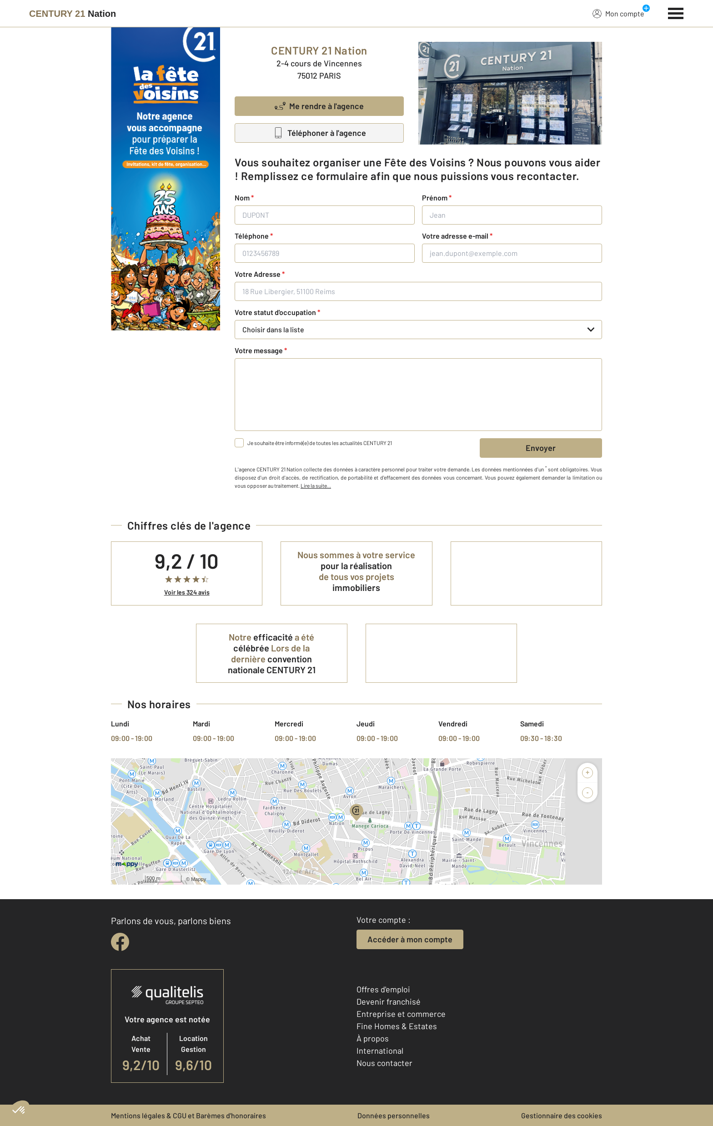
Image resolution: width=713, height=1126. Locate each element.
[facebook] (120, 942)
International (379, 1051)
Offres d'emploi (383, 989)
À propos (372, 1038)
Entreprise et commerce (401, 1014)
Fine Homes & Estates (396, 1026)
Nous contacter (384, 1063)
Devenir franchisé (388, 1001)
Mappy (198, 879)
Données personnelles (393, 1115)
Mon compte (618, 13)
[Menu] (676, 12)
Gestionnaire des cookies (561, 1115)
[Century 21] (72, 14)
